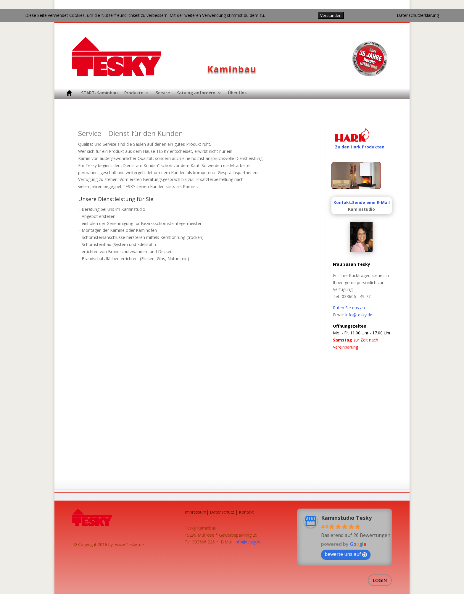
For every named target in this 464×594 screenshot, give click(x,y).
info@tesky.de (358, 315)
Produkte (133, 93)
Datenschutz (222, 512)
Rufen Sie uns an (349, 307)
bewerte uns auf (346, 554)
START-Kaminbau (99, 93)
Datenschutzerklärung (418, 15)
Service (163, 93)
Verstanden (330, 15)
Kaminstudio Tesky (346, 517)
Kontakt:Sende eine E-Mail (362, 202)
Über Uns (237, 93)
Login (380, 580)
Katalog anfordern (195, 93)
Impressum (195, 512)
